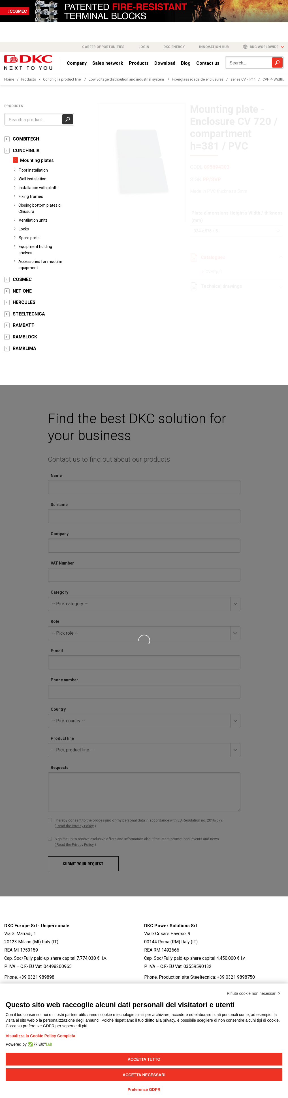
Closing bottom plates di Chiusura (39, 208)
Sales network (107, 63)
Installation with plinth (38, 187)
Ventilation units (33, 220)
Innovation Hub (214, 47)
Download (164, 63)
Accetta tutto (144, 1059)
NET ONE (22, 291)
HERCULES (24, 302)
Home (9, 79)
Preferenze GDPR (144, 1089)
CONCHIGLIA (26, 150)
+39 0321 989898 (36, 977)
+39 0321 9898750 (236, 977)
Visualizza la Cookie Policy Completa (40, 1036)
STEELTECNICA (29, 314)
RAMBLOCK (25, 337)
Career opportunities (103, 47)
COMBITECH (26, 139)
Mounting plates (37, 160)
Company (77, 63)
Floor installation (33, 170)
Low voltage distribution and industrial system (127, 79)
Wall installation (32, 179)
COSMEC (22, 279)
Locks (24, 229)
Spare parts (29, 237)
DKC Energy (174, 47)
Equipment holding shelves (35, 249)
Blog (186, 63)
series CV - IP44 (243, 79)
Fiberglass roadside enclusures (197, 79)
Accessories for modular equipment (40, 264)
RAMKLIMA (24, 348)
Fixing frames (31, 196)
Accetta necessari (144, 1075)
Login (143, 47)
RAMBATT (24, 325)
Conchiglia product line (62, 79)
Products (139, 63)
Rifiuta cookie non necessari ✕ (254, 993)
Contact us (207, 63)
